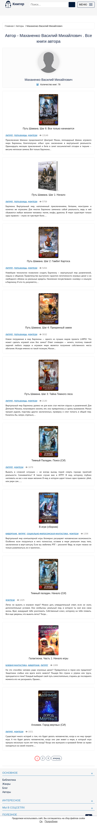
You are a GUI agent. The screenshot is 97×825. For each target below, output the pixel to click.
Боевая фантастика (16, 665)
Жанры (6, 784)
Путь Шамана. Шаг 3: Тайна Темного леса (48, 394)
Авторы (20, 26)
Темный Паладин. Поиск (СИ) (48, 460)
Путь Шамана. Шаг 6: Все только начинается (48, 128)
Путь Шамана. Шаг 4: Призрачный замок (48, 327)
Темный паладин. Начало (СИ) (48, 593)
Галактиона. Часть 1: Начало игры (48, 658)
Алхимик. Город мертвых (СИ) (48, 725)
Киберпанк (11, 534)
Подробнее (51, 821)
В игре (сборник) (48, 527)
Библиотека (9, 780)
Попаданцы (20, 135)
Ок (41, 821)
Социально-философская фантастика (47, 534)
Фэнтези (32, 135)
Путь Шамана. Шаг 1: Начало (48, 194)
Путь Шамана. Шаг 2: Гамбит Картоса (48, 261)
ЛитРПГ (9, 135)
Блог (5, 788)
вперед (56, 758)
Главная (9, 26)
